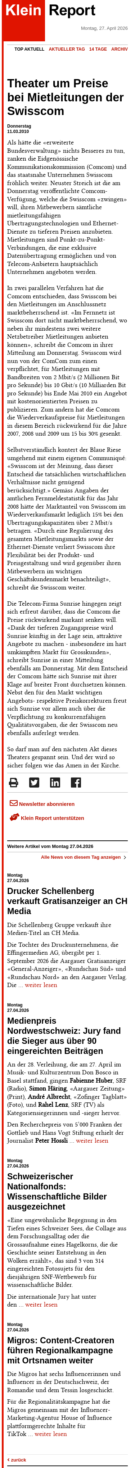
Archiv (119, 49)
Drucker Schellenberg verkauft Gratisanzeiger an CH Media (67, 901)
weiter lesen (41, 984)
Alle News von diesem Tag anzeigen (84, 857)
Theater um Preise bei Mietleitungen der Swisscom (65, 97)
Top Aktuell (29, 49)
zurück (16, 1460)
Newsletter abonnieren (42, 804)
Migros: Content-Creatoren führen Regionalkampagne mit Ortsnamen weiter (60, 1350)
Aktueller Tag (67, 49)
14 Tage (98, 49)
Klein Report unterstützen (47, 818)
